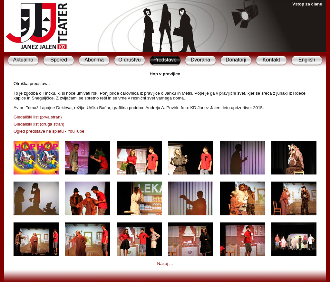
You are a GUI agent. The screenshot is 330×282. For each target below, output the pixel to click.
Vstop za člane (307, 4)
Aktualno (23, 59)
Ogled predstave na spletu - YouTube (49, 131)
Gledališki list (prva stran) (38, 117)
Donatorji (236, 59)
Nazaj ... (165, 263)
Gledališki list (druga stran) (39, 124)
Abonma (94, 59)
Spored (58, 59)
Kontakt (271, 59)
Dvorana (200, 59)
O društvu (129, 59)
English (306, 59)
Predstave (165, 59)
